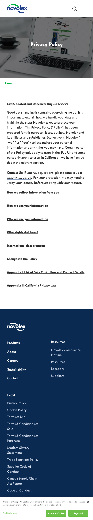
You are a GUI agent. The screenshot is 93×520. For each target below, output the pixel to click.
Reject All (78, 515)
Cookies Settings (10, 515)
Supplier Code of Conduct (19, 469)
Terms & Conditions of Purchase (22, 438)
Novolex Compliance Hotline (66, 352)
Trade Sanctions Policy (22, 459)
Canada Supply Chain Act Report (22, 481)
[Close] (87, 504)
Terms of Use (16, 417)
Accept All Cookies (56, 515)
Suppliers (57, 375)
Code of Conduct (19, 490)
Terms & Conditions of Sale (22, 426)
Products (13, 343)
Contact (12, 378)
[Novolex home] (16, 327)
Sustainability (16, 369)
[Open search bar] (75, 8)
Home (8, 83)
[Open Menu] (85, 8)
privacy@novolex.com (19, 177)
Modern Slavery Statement (18, 450)
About (11, 352)
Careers (12, 360)
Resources (58, 362)
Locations (58, 368)
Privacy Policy (16, 403)
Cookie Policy (17, 410)
